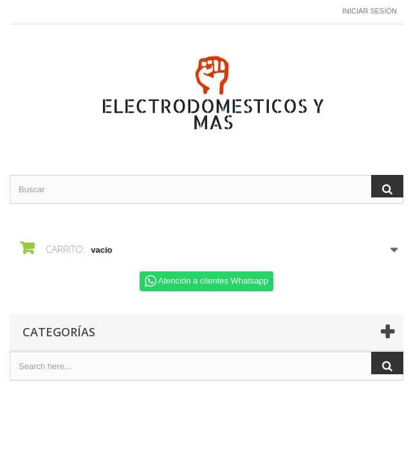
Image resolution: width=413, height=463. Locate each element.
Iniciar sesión (369, 11)
